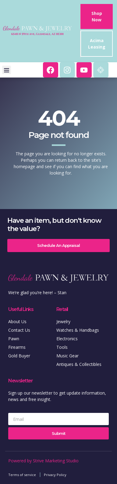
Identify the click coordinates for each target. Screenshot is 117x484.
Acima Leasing (96, 44)
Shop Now (96, 16)
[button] (6, 70)
